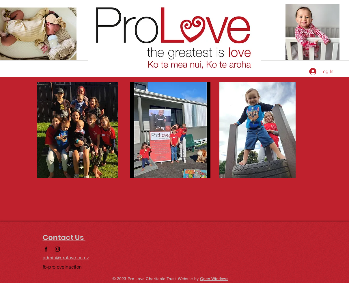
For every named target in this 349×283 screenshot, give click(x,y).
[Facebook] (46, 249)
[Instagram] (57, 249)
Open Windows (214, 278)
